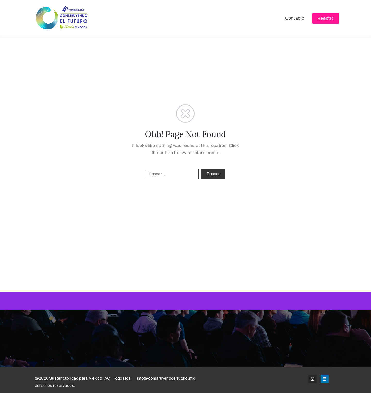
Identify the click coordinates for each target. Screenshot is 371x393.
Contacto (295, 18)
